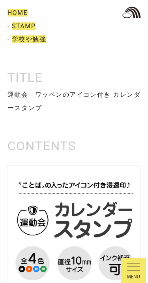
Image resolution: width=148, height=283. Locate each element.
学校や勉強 (29, 39)
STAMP (24, 26)
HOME (17, 13)
